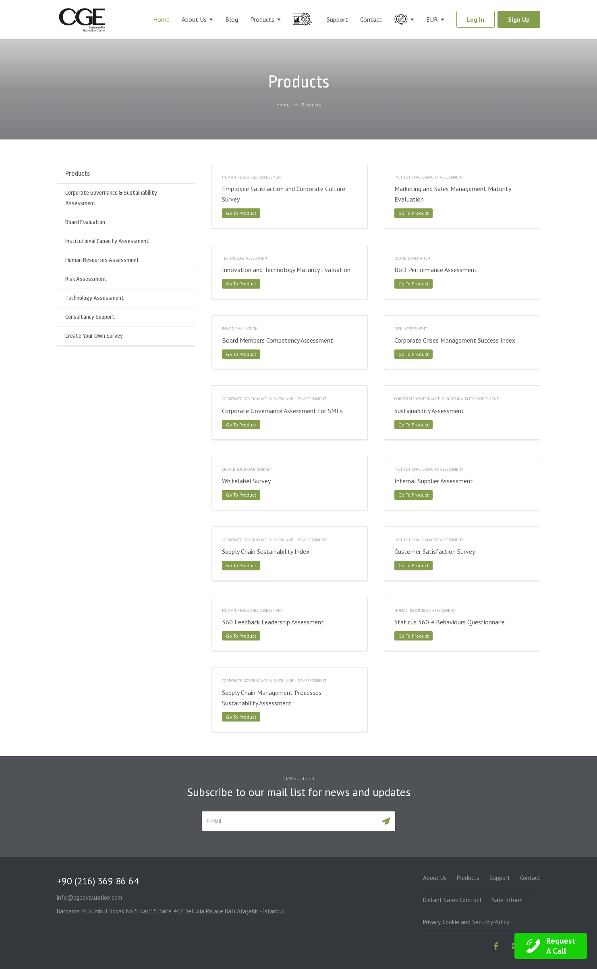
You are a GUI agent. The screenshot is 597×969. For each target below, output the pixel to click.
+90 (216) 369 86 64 (98, 881)
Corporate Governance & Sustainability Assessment (111, 198)
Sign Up (519, 19)
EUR (432, 19)
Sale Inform (507, 900)
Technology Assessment (94, 298)
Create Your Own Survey (94, 336)
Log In (475, 19)
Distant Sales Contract (452, 900)
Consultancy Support (90, 317)
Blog (231, 19)
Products (262, 19)
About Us (194, 19)
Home (161, 19)
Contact (371, 19)
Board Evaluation (85, 222)
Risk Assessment (86, 279)
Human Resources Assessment (102, 260)
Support (337, 19)
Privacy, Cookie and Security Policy (466, 922)
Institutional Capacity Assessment (107, 241)
